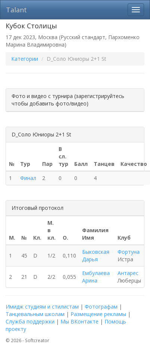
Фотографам (101, 306)
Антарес (128, 273)
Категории (24, 58)
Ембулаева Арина (96, 276)
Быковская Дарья (95, 255)
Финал (28, 178)
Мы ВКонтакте (79, 321)
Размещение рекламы (98, 314)
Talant (16, 9)
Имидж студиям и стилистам (42, 306)
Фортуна (129, 251)
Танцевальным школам (35, 314)
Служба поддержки (30, 321)
